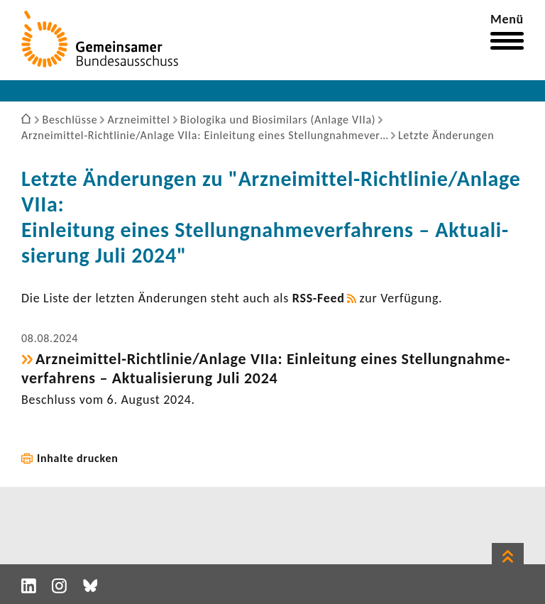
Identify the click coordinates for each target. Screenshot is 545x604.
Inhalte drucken (78, 458)
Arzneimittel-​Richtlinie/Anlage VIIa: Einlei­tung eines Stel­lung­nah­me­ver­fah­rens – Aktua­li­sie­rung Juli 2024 (265, 368)
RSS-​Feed (318, 298)
